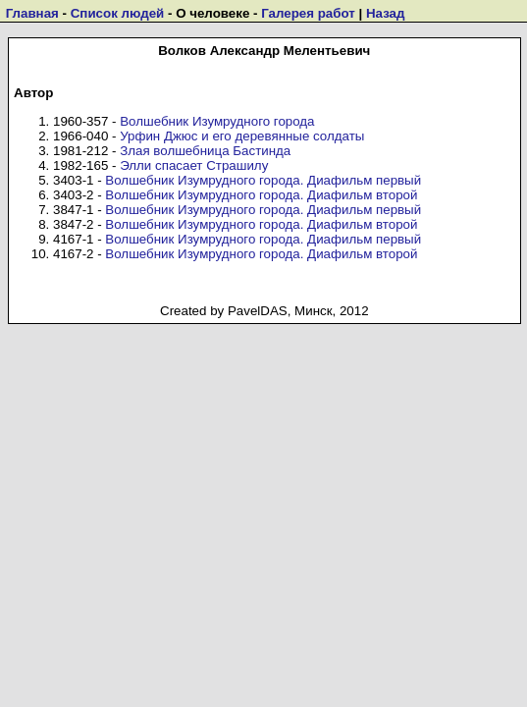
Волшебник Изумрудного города (217, 121)
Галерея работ (308, 13)
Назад (385, 13)
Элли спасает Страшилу (194, 165)
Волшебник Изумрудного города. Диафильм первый (263, 180)
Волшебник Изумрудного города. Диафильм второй (261, 195)
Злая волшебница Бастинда (205, 150)
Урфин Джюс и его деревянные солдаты (242, 136)
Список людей (118, 13)
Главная (32, 13)
